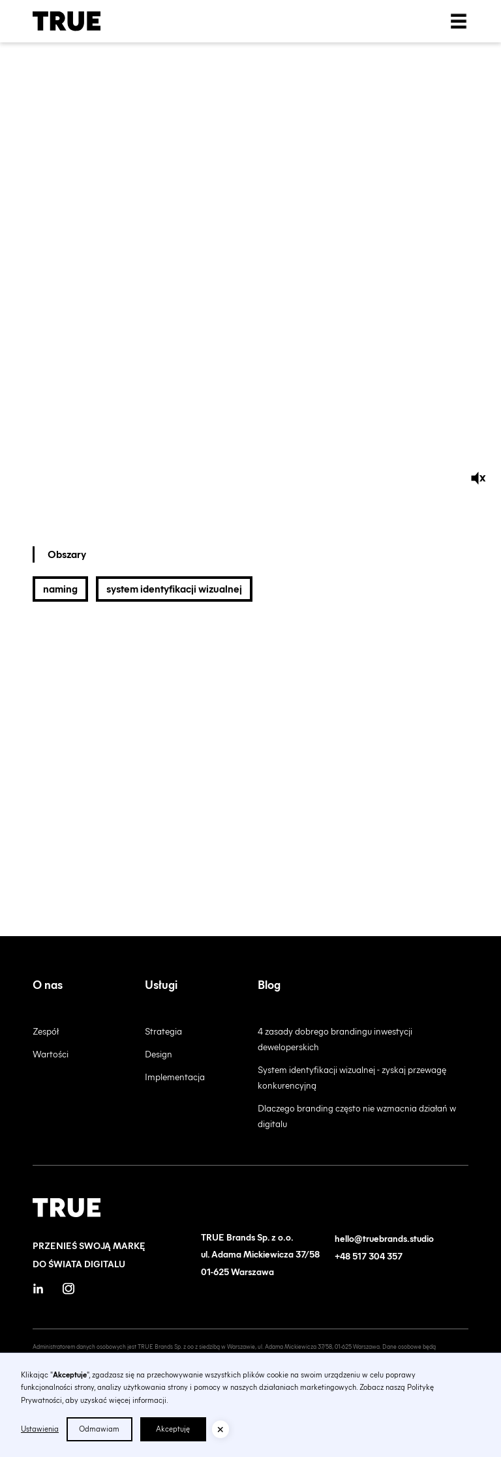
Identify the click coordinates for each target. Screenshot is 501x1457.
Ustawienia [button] (40, 1429)
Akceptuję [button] (173, 1429)
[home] (66, 21)
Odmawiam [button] (99, 1429)
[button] (220, 1428)
